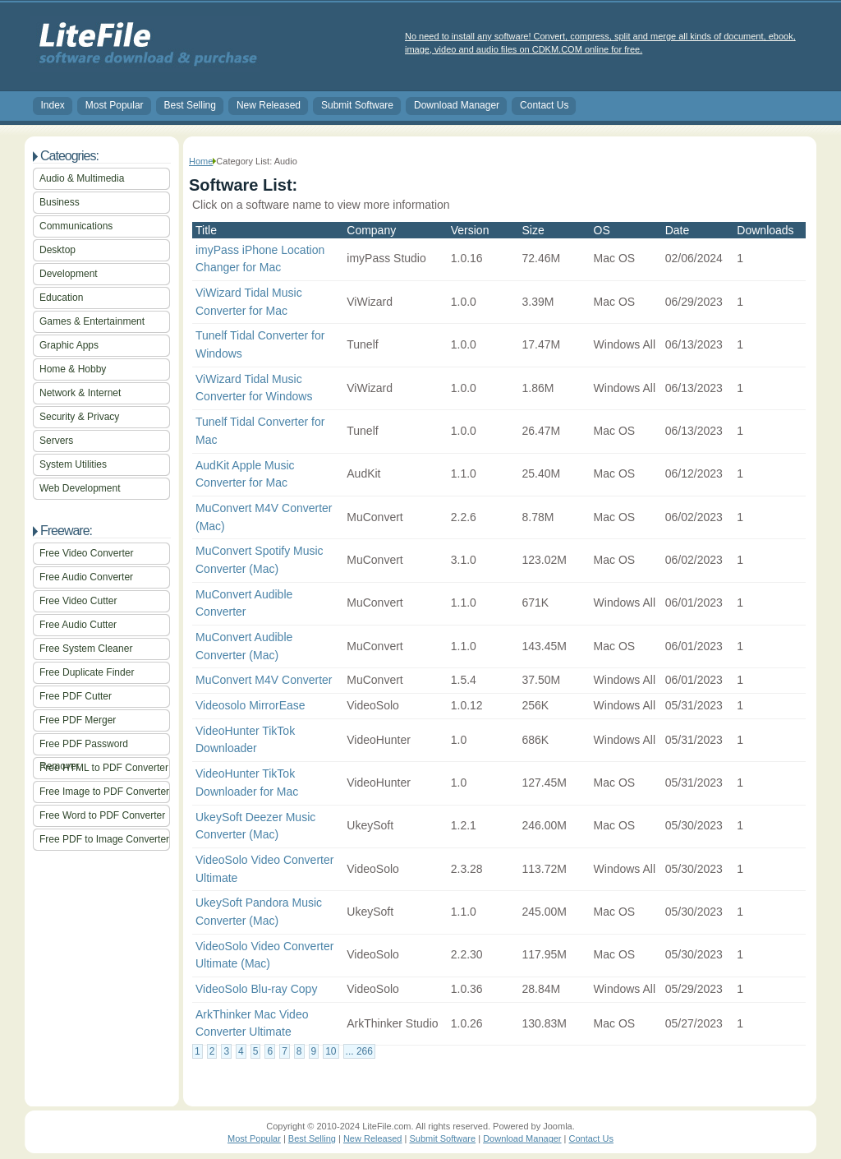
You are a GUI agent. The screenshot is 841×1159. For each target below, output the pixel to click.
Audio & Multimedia (81, 178)
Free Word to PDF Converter (102, 815)
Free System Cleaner (85, 648)
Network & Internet (80, 393)
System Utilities (73, 464)
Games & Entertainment (92, 321)
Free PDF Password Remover (83, 746)
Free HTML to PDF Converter (103, 767)
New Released (269, 105)
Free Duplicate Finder (86, 672)
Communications (76, 226)
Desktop (57, 250)
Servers (56, 440)
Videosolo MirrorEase (250, 705)
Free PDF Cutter (75, 696)
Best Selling (190, 105)
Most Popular (114, 105)
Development (68, 273)
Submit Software (357, 105)
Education (61, 297)
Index (53, 105)
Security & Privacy (79, 417)
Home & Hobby (72, 369)
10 (330, 1051)
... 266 (359, 1051)
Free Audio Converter (86, 577)
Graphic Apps (69, 345)
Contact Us (544, 105)
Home (201, 161)
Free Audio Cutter (78, 624)
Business (59, 202)
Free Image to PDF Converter (104, 791)
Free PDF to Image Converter (104, 839)
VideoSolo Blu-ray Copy (256, 988)
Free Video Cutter (78, 601)
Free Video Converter (86, 553)
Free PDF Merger (77, 720)
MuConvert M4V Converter (264, 679)
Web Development (80, 488)
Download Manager (456, 105)
